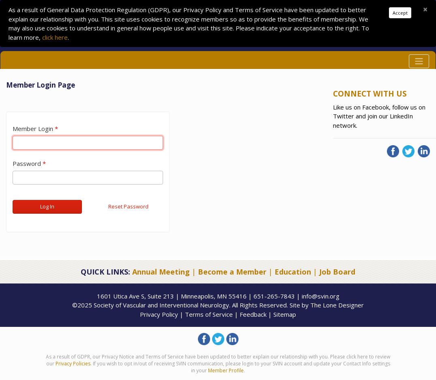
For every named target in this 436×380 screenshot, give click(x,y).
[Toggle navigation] (419, 61)
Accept (400, 13)
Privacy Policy (159, 314)
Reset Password (128, 206)
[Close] (425, 9)
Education (293, 272)
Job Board (337, 272)
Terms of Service (209, 314)
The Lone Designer (337, 305)
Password (27, 163)
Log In (47, 206)
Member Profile (226, 370)
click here (55, 37)
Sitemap (284, 314)
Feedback (253, 314)
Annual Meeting (161, 272)
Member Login (33, 129)
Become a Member (232, 272)
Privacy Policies (73, 363)
